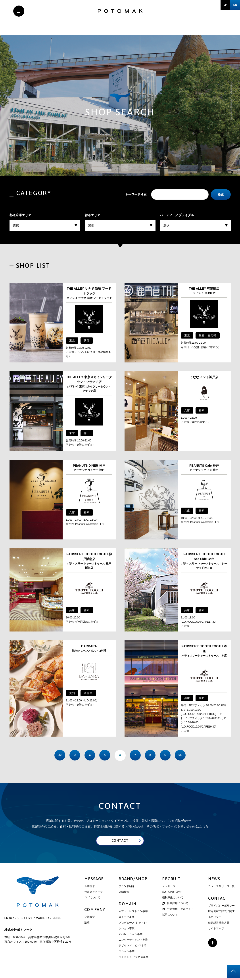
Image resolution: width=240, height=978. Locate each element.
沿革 (87, 923)
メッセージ (168, 886)
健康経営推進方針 (218, 923)
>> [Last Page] (182, 755)
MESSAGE (94, 879)
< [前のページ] (74, 755)
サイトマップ (216, 928)
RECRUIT (171, 879)
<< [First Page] (58, 755)
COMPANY (95, 910)
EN (235, 4)
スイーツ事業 (126, 917)
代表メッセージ (93, 892)
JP (225, 4)
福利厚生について (172, 897)
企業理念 (89, 886)
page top (233, 971)
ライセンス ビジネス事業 (133, 957)
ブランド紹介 (126, 886)
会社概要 (89, 917)
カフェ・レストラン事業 (133, 911)
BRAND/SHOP (133, 879)
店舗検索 (124, 892)
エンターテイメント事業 (133, 940)
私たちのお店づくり (174, 892)
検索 (221, 194)
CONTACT (218, 898)
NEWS (214, 879)
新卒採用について (175, 903)
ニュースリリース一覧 (221, 886)
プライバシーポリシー (221, 905)
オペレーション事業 (130, 934)
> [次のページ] (166, 755)
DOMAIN (127, 904)
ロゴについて (92, 897)
